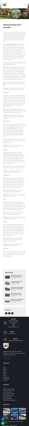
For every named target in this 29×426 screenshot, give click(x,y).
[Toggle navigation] (25, 5)
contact (5, 375)
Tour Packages (6, 378)
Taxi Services (6, 377)
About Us (5, 369)
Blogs (4, 370)
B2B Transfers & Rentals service (10, 400)
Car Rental (5, 380)
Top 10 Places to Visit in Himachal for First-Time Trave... (16, 294)
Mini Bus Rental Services (8, 395)
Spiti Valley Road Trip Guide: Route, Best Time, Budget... (17, 288)
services (5, 372)
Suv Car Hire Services (7, 392)
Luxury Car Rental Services (8, 390)
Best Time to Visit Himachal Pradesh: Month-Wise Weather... (17, 300)
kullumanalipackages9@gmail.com (15, 340)
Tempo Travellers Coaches (9, 393)
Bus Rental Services (7, 397)
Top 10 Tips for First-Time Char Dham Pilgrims (16, 282)
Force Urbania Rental (7, 398)
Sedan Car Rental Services (8, 389)
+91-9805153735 (11, 333)
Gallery (4, 373)
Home (8, 14)
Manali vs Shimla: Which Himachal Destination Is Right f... (16, 276)
